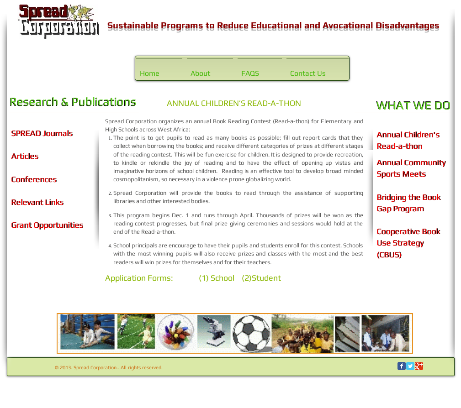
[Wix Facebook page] (401, 366)
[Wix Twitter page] (410, 366)
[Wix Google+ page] (419, 366)
